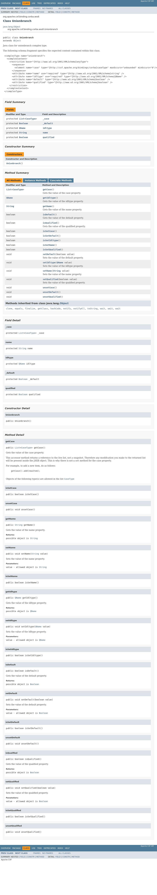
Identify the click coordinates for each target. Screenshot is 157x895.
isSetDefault (50, 236)
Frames (37, 8)
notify (67, 308)
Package (16, 3)
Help (67, 3)
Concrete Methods (61, 180)
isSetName (48, 245)
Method (40, 12)
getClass (43, 308)
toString (92, 308)
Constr (30, 12)
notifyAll (79, 308)
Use (33, 3)
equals (18, 308)
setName (47, 271)
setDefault (49, 254)
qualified (48, 137)
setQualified (50, 279)
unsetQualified (52, 297)
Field (22, 12)
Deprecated (50, 3)
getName (47, 206)
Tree (39, 3)
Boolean (23, 123)
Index (60, 3)
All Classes (64, 8)
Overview (6, 3)
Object (17, 40)
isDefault (48, 214)
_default (48, 123)
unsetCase (48, 287)
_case (46, 119)
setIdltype (49, 262)
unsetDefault (50, 292)
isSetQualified (52, 249)
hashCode (55, 308)
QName (22, 128)
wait (102, 308)
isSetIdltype (50, 240)
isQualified (50, 223)
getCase (47, 189)
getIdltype (49, 198)
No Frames (47, 8)
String (23, 132)
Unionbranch (13, 163)
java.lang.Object (11, 26)
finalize (30, 308)
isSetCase (48, 231)
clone (9, 308)
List (21, 119)
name (45, 132)
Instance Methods (35, 180)
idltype (47, 128)
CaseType (30, 119)
